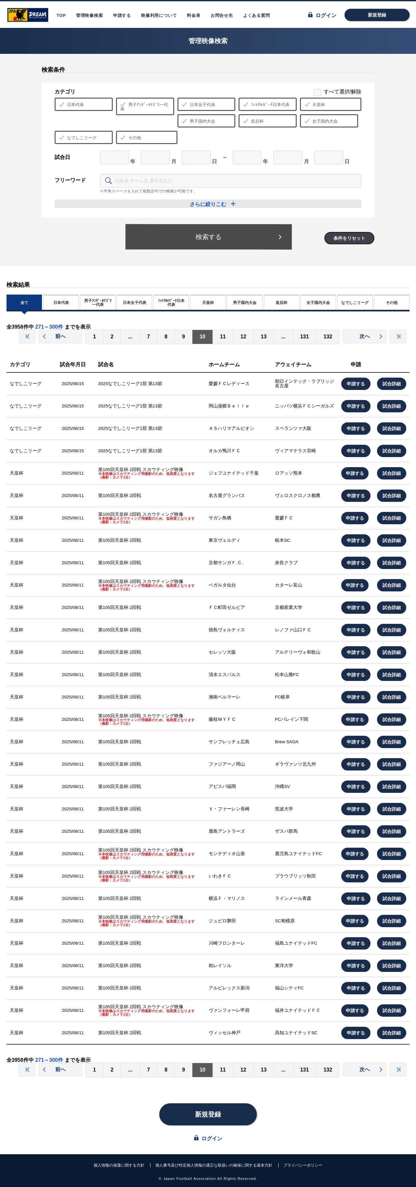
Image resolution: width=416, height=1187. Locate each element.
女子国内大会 (321, 121)
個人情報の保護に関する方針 (119, 1165)
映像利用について (159, 15)
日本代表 (71, 104)
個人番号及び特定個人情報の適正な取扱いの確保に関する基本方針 (213, 1165)
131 (304, 336)
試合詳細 (392, 383)
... (130, 336)
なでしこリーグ (78, 137)
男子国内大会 (198, 121)
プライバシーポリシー (302, 1165)
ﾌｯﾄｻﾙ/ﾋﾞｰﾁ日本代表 (266, 104)
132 (327, 336)
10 (202, 336)
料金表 (193, 15)
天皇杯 (314, 104)
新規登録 (377, 15)
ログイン (322, 15)
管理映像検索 (89, 15)
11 (223, 336)
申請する (122, 15)
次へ (371, 336)
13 (264, 336)
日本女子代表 (198, 104)
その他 (130, 137)
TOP (61, 15)
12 (243, 336)
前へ (54, 336)
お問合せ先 (222, 15)
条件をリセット (349, 238)
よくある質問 (256, 15)
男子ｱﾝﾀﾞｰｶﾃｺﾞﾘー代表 (144, 106)
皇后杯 (253, 121)
